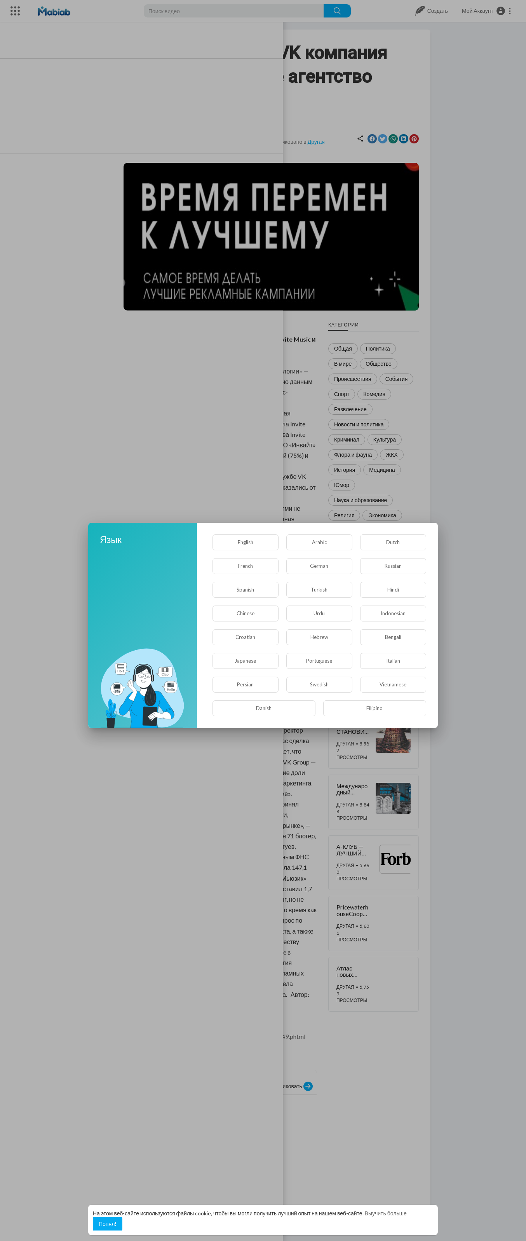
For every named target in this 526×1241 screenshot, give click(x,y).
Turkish (319, 589)
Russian (393, 566)
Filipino (374, 708)
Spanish (245, 589)
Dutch (393, 542)
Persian (245, 684)
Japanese (245, 661)
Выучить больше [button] (386, 1213)
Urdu (319, 613)
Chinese (245, 613)
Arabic (319, 542)
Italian (393, 661)
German (319, 566)
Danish (264, 708)
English (245, 542)
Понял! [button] (108, 1223)
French (245, 566)
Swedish (319, 684)
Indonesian (393, 613)
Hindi (393, 589)
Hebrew (319, 637)
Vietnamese (393, 684)
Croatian (245, 637)
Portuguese (319, 661)
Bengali (393, 637)
